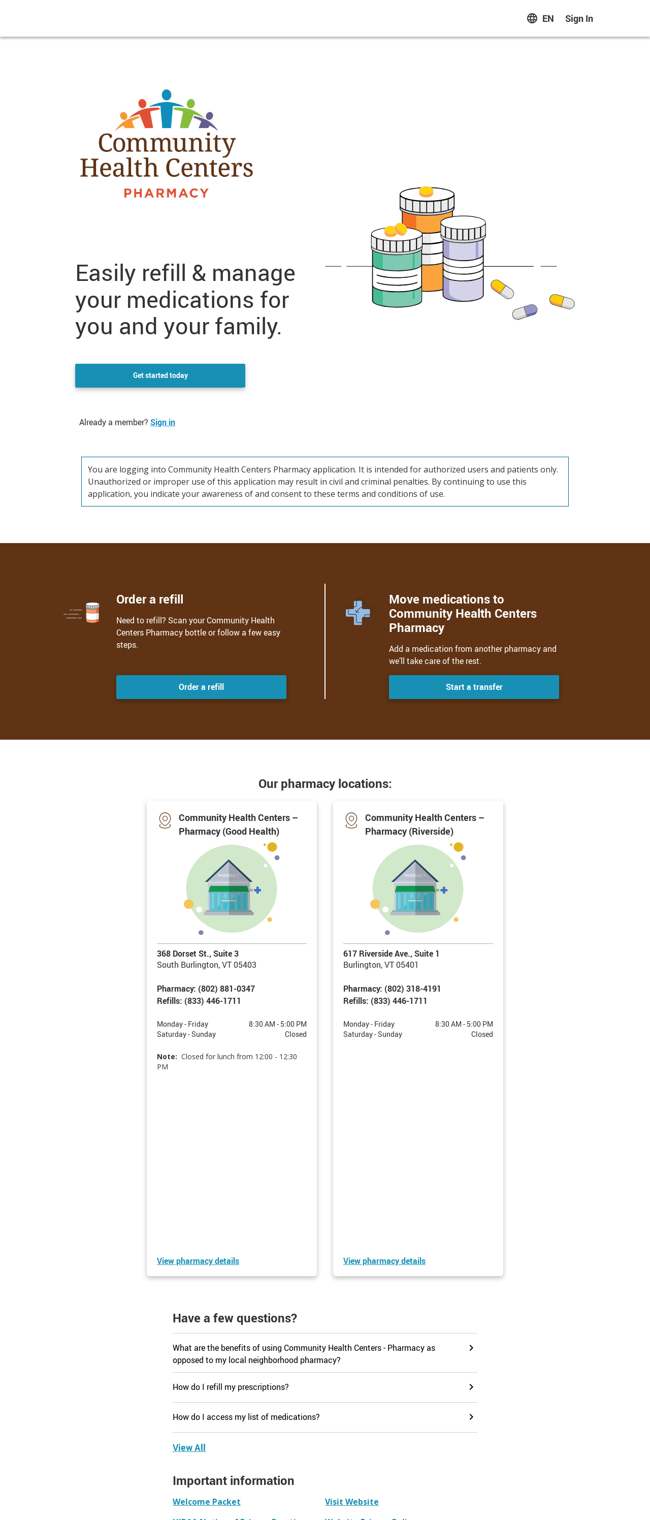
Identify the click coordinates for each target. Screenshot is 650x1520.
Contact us (325, 1445)
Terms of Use (402, 1498)
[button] (232, 952)
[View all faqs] (189, 1275)
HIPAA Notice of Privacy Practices (241, 1498)
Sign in (162, 422)
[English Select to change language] (540, 18)
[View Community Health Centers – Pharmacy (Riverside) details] (384, 1089)
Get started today (160, 376)
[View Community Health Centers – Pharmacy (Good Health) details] (198, 1089)
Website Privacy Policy (338, 1498)
